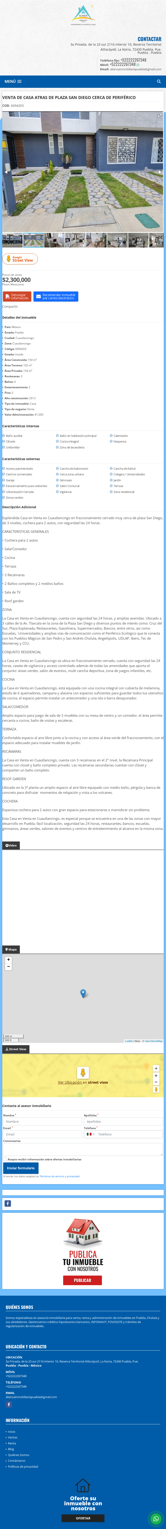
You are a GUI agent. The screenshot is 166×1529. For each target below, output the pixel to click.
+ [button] (8, 960)
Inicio (11, 1432)
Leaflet (128, 1041)
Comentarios (12, 1141)
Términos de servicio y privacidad (60, 1176)
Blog (11, 1449)
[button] (159, 115)
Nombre (9, 1115)
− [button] (8, 967)
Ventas (12, 1437)
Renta (12, 1443)
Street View (21, 259)
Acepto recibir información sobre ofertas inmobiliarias (44, 1159)
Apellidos (91, 1115)
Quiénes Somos (18, 1455)
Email (8, 1128)
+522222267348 (133, 60)
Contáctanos (16, 1461)
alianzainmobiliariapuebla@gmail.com (31, 1397)
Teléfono (91, 1128)
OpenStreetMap (154, 1041)
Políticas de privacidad (23, 1466)
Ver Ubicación (70, 1082)
